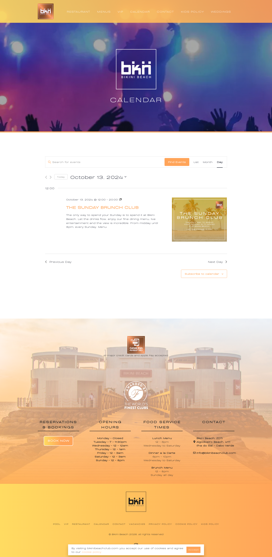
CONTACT (165, 11)
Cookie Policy (186, 524)
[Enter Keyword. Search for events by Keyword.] (105, 162)
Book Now (58, 440)
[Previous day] (46, 177)
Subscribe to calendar (202, 273)
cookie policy (91, 551)
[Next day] (51, 177)
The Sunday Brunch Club (102, 207)
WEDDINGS (221, 11)
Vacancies (137, 524)
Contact (119, 524)
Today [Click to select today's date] (61, 177)
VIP (120, 11)
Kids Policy (210, 524)
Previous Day (58, 261)
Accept (193, 549)
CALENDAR (140, 11)
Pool (57, 524)
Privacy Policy (160, 524)
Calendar (101, 524)
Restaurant (81, 524)
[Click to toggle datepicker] (98, 176)
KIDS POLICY (192, 11)
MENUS (104, 11)
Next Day (217, 261)
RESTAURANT (78, 11)
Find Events (177, 161)
